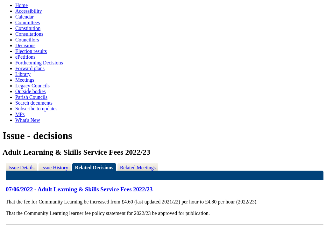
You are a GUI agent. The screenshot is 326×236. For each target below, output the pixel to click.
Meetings (24, 80)
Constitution (27, 28)
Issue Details (21, 167)
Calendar (24, 16)
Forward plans (30, 68)
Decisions (25, 45)
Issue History (54, 167)
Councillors (27, 39)
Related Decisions (94, 167)
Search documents (34, 103)
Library (23, 74)
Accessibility (28, 11)
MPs (20, 114)
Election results (31, 51)
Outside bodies (30, 91)
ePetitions (25, 57)
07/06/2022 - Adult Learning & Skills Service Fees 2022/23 (79, 189)
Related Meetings (138, 167)
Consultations (29, 34)
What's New (27, 120)
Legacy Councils (32, 85)
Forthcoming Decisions (39, 62)
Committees (27, 22)
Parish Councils (31, 97)
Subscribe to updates (36, 108)
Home (21, 5)
